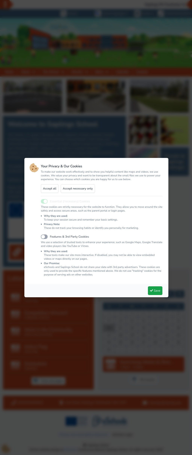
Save (155, 291)
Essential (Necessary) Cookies (70, 201)
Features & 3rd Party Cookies (69, 237)
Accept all (49, 189)
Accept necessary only (78, 189)
